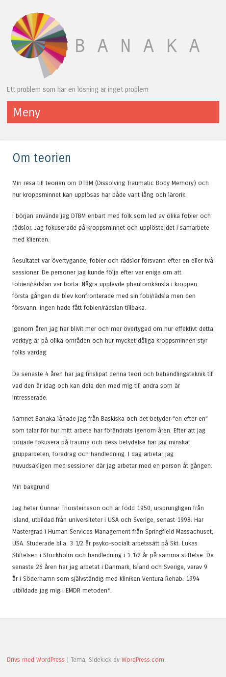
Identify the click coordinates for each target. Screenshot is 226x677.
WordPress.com (143, 659)
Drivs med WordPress (36, 659)
